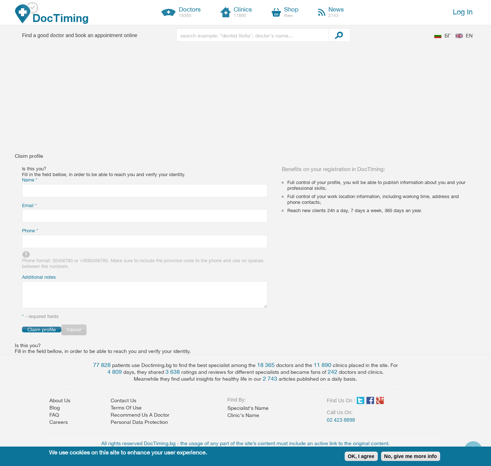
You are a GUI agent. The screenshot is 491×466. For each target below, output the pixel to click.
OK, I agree (361, 456)
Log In (463, 12)
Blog (54, 408)
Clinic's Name (243, 415)
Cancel (74, 329)
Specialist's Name (248, 408)
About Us (59, 400)
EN (469, 36)
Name (29, 180)
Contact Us (123, 400)
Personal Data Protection (139, 422)
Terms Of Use (126, 408)
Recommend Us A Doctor (140, 415)
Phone (30, 230)
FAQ (54, 415)
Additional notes (39, 277)
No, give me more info (410, 456)
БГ (447, 36)
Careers (58, 422)
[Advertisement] (245, 99)
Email (29, 205)
